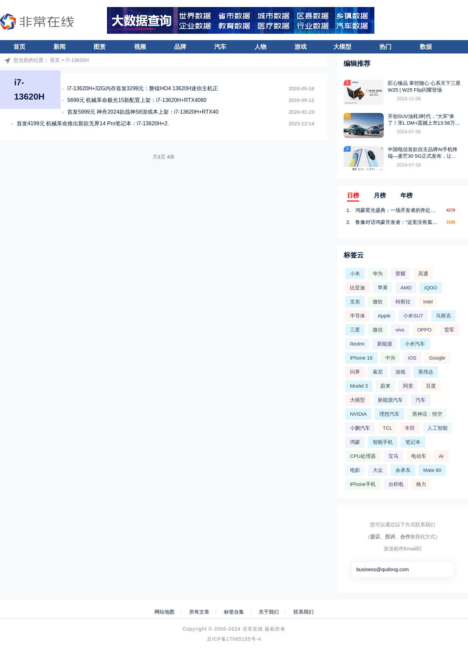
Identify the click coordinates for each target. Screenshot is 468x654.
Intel (428, 301)
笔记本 (413, 442)
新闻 (59, 46)
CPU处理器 (363, 456)
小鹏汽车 (360, 428)
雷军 (449, 330)
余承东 (403, 470)
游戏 (301, 46)
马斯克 (443, 315)
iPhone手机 (363, 484)
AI (441, 456)
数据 (426, 46)
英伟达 (425, 372)
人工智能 (438, 428)
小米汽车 (415, 344)
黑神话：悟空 (427, 414)
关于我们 (269, 612)
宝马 (393, 456)
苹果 (383, 287)
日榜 (353, 195)
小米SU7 (413, 315)
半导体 (357, 315)
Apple (384, 315)
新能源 (384, 344)
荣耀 (400, 273)
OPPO (424, 330)
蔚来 (385, 386)
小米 (355, 273)
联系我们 (304, 612)
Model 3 (359, 386)
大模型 (342, 46)
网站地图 (164, 612)
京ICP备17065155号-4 (234, 639)
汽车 (220, 46)
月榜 (380, 195)
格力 (421, 484)
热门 (385, 46)
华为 (378, 273)
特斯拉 (403, 301)
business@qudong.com (382, 569)
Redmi (357, 344)
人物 (260, 46)
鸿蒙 (355, 442)
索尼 (378, 372)
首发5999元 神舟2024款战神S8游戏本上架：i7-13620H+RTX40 (142, 112)
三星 (355, 330)
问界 (355, 372)
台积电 (395, 484)
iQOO (430, 287)
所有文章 (199, 612)
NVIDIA (358, 414)
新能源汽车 (390, 400)
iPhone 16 (361, 358)
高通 (423, 273)
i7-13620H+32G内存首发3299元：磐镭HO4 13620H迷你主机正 (142, 88)
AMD (406, 287)
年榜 (406, 195)
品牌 (180, 46)
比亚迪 (357, 287)
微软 (378, 301)
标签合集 (234, 612)
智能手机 (383, 442)
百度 (431, 386)
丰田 (410, 428)
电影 (355, 470)
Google (437, 358)
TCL (387, 428)
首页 (19, 46)
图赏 (100, 46)
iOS (412, 358)
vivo (399, 330)
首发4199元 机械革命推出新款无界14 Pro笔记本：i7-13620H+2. (93, 123)
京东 (355, 301)
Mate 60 (432, 470)
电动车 (418, 456)
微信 (378, 330)
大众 (378, 470)
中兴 (390, 358)
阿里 (408, 386)
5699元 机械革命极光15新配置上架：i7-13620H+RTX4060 (136, 100)
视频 (140, 46)
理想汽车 (389, 414)
